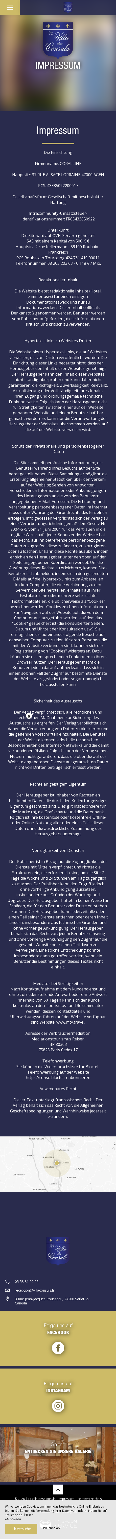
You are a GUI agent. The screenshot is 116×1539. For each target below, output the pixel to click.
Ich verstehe (21, 1528)
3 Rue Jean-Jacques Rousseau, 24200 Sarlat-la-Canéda (52, 1301)
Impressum (66, 1499)
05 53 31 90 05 (27, 1281)
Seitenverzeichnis (90, 1499)
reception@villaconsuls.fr (34, 1290)
